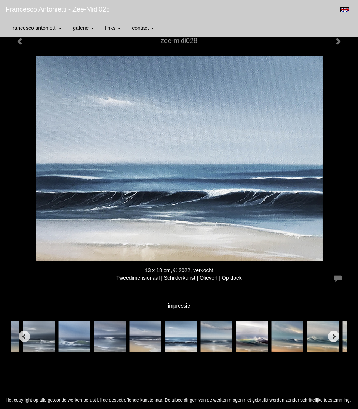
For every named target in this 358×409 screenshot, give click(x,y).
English (344, 9)
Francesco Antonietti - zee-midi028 (58, 9)
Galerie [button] (83, 28)
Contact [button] (143, 28)
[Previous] (24, 336)
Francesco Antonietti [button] (36, 28)
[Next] (333, 336)
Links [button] (113, 28)
